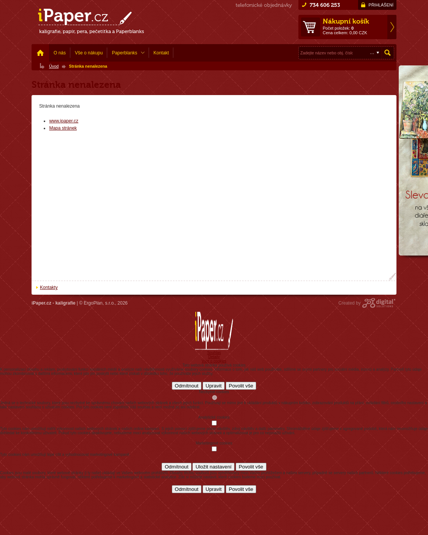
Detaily (214, 357)
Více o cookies (213, 361)
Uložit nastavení (213, 467)
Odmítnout (186, 386)
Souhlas (214, 353)
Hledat (388, 53)
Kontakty (49, 287)
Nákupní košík (346, 21)
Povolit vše (241, 386)
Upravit (214, 386)
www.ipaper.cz (63, 121)
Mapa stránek (63, 128)
